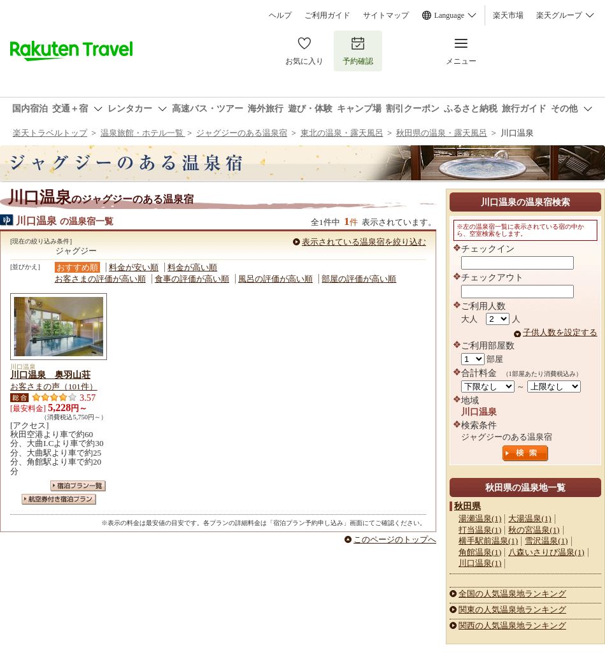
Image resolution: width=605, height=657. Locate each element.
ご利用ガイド (327, 15)
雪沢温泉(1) (546, 540)
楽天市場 (508, 15)
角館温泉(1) (480, 552)
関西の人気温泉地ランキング (512, 625)
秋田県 (467, 506)
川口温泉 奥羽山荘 (50, 375)
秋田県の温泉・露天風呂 (441, 133)
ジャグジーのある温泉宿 (241, 133)
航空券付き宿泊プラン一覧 (59, 499)
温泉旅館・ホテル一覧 (143, 133)
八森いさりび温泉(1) (546, 552)
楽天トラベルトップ (50, 133)
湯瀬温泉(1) (480, 518)
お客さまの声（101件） (53, 386)
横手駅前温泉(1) (488, 540)
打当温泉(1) (480, 530)
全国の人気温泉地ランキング (512, 593)
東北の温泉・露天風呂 (342, 133)
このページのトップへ (394, 539)
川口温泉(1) (480, 563)
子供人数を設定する (560, 332)
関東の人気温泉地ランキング (512, 609)
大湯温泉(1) (529, 518)
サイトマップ (386, 15)
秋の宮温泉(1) (533, 530)
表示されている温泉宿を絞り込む (364, 242)
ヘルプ (280, 15)
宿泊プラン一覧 (78, 485)
